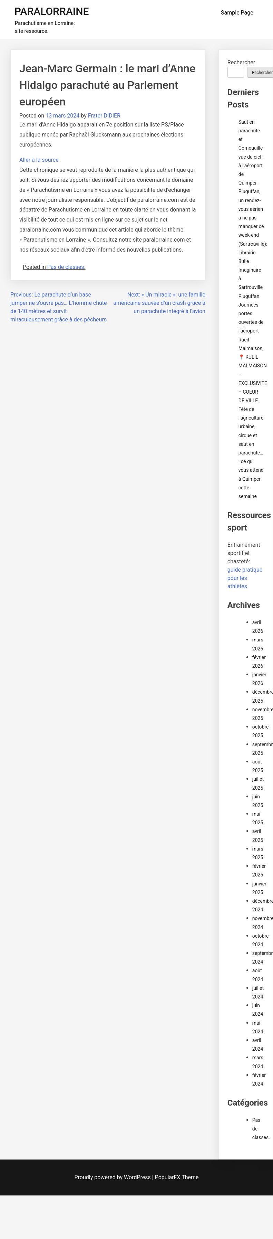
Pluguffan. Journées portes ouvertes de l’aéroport (251, 313)
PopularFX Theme (177, 1177)
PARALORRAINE (51, 11)
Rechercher (241, 62)
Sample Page (237, 12)
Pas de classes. (66, 267)
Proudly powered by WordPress (113, 1177)
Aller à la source (39, 160)
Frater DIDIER (104, 115)
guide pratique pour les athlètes (245, 578)
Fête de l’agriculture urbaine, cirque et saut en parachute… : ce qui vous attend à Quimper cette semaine (251, 452)
